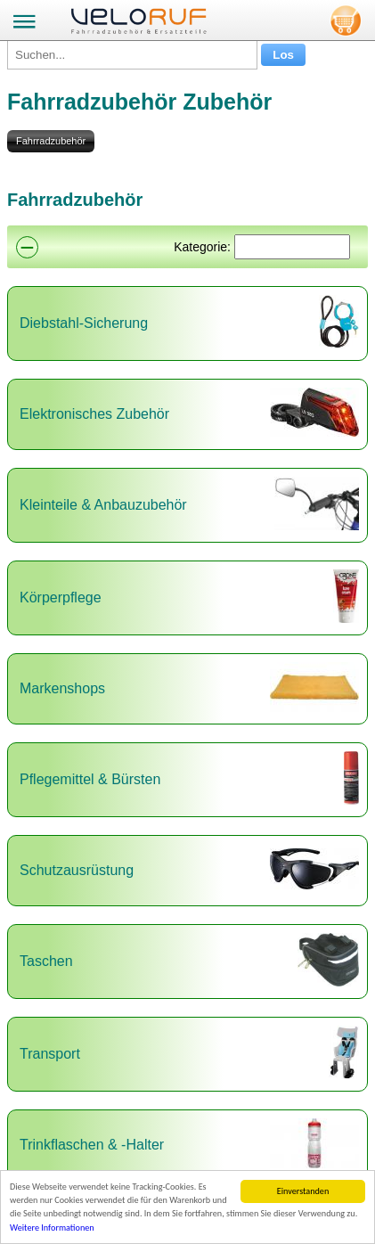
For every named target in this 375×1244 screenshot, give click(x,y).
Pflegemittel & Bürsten (90, 779)
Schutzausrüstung (77, 870)
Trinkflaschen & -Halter (92, 1144)
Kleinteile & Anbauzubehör (103, 504)
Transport (50, 1053)
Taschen (46, 961)
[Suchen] (292, 246)
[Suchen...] (132, 55)
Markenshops (62, 688)
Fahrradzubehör (51, 140)
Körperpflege (61, 597)
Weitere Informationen (52, 1228)
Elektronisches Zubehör (94, 413)
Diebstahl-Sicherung (84, 323)
